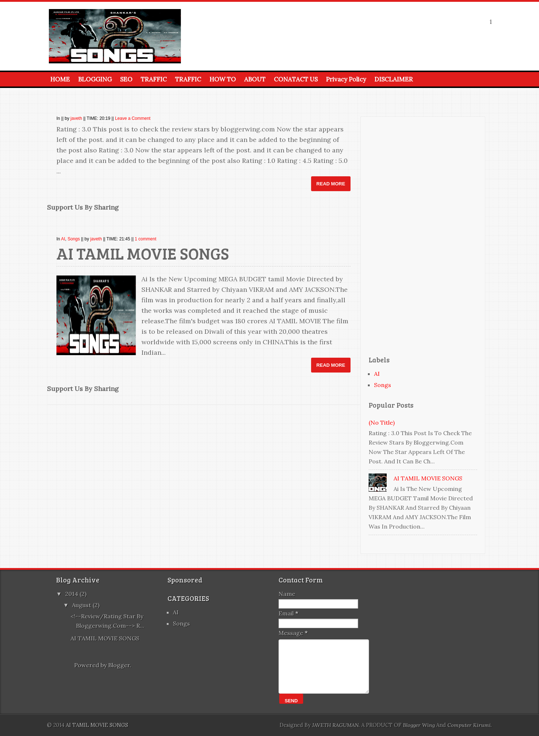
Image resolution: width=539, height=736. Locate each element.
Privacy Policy (346, 79)
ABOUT (255, 79)
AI (63, 238)
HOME (60, 79)
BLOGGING (95, 79)
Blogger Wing (419, 725)
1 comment (145, 238)
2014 (72, 593)
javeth (76, 118)
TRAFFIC (154, 79)
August (82, 605)
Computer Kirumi (469, 725)
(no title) (382, 422)
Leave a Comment (132, 118)
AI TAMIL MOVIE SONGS (142, 253)
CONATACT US (296, 79)
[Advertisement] (423, 235)
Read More (331, 183)
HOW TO (222, 79)
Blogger (119, 665)
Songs (74, 238)
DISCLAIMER (393, 79)
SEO (126, 79)
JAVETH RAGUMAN (335, 725)
